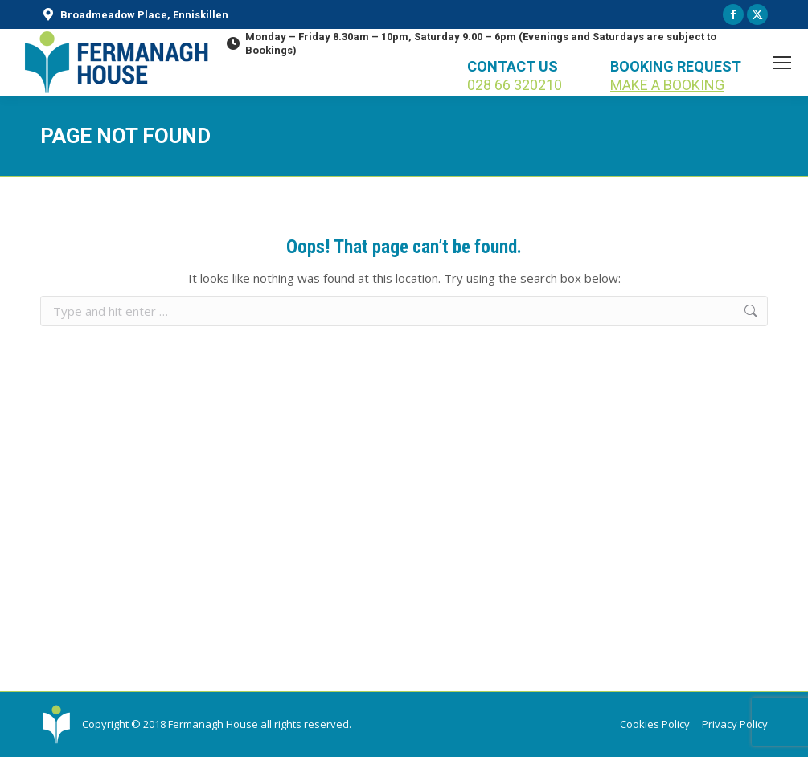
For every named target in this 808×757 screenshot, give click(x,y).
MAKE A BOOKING (667, 84)
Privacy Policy (735, 724)
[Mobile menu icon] (782, 62)
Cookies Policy (655, 724)
